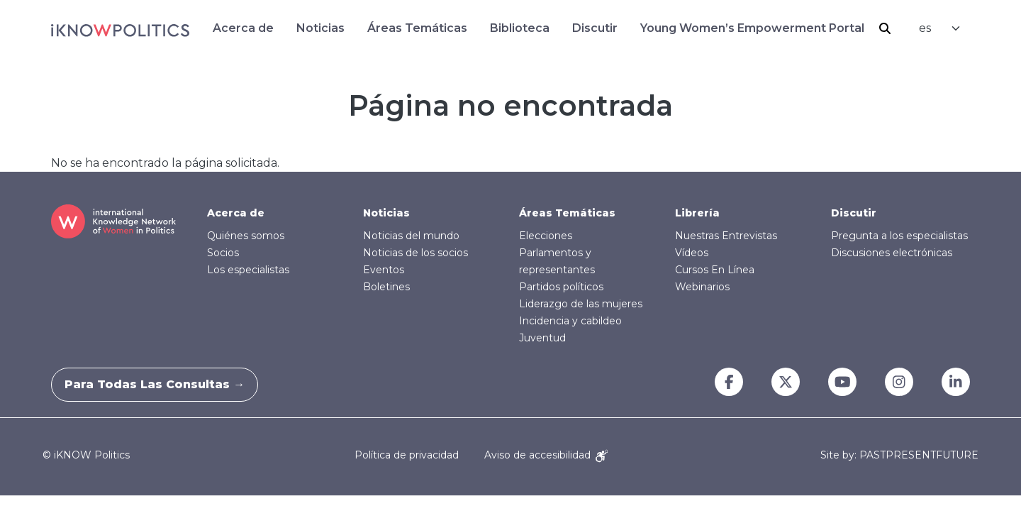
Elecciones (545, 235)
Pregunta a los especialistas (899, 235)
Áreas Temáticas (417, 28)
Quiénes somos (245, 235)
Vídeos (691, 252)
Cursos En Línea (714, 269)
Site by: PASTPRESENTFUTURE (899, 455)
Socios (223, 252)
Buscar (884, 28)
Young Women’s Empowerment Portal (752, 28)
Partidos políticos (561, 286)
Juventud (542, 337)
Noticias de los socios (415, 252)
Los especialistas (248, 269)
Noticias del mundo (411, 235)
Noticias (320, 28)
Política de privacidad (407, 455)
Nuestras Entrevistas (726, 235)
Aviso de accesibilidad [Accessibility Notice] (546, 455)
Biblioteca (519, 28)
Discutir (595, 28)
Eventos (383, 269)
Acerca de (243, 28)
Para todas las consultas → (163, 384)
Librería (697, 213)
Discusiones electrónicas (891, 252)
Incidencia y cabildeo (570, 320)
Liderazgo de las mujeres (580, 303)
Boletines (386, 286)
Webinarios (702, 286)
